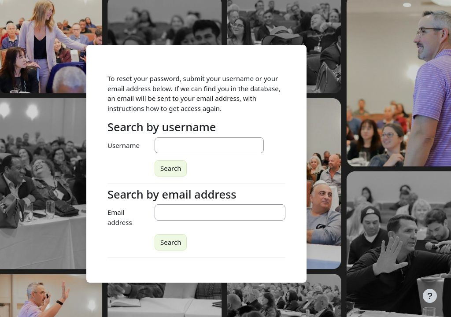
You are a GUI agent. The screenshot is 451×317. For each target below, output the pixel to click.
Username (123, 145)
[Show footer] (430, 296)
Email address (119, 217)
